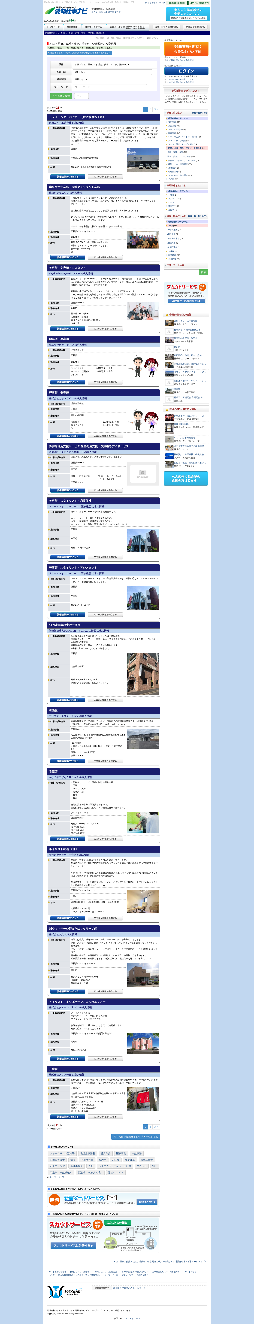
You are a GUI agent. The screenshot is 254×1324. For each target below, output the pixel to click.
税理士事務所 (87, 1153)
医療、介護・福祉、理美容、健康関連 (184, 148)
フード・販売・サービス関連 (180, 144)
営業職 (177, 389)
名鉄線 (171, 251)
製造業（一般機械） (61, 1172)
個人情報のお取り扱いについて (135, 1272)
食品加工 (130, 1159)
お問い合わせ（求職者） (80, 1272)
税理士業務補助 (181, 424)
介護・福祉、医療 (175, 152)
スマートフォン (132, 1318)
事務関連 (172, 133)
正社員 (171, 195)
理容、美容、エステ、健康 (179, 156)
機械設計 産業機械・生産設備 (189, 454)
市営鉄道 (172, 259)
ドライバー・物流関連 (178, 175)
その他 (171, 179)
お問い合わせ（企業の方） (106, 1272)
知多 (106, 12)
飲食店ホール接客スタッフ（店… (190, 415)
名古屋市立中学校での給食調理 (189, 446)
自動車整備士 (57, 1159)
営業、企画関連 (175, 129)
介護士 (102, 1159)
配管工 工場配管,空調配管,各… (189, 397)
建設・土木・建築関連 (178, 164)
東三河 (117, 12)
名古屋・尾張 (97, 12)
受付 (90, 1166)
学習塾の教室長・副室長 (185, 338)
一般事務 (137, 1153)
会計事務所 (76, 1166)
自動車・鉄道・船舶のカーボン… (190, 463)
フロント (142, 1166)
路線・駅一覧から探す (198, 216)
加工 (154, 1166)
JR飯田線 (171, 234)
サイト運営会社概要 (57, 1272)
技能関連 (172, 126)
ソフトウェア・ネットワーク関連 (182, 137)
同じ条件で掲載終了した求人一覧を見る (136, 1136)
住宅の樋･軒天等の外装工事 (187, 330)
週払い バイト (116, 1172)
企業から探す (127, 1275)
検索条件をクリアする (178, 118)
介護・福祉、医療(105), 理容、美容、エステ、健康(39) (102, 64)
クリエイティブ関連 (177, 141)
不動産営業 (87, 1159)
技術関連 (172, 122)
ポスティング (57, 1166)
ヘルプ (52, 1275)
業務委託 (172, 206)
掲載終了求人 (142, 1275)
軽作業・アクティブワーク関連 (181, 160)
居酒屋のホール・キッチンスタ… (190, 381)
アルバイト (173, 199)
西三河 (111, 12)
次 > (156, 109)
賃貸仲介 (106, 1153)
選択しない (81, 72)
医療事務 (121, 1153)
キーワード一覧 (57, 1177)
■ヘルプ (148, 3)
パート (171, 202)
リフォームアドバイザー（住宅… (190, 372)
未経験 (115, 1159)
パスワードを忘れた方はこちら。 (180, 79)
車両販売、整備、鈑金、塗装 (188, 355)
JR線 (170, 226)
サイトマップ (190, 1272)
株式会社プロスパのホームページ (129, 1288)
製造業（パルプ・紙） (90, 1172)
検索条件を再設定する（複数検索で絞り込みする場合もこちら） (79, 53)
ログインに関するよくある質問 (179, 82)
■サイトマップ (158, 3)
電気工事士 (147, 1159)
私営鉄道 (172, 255)
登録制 (171, 210)
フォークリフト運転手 (62, 1153)
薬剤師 (177, 347)
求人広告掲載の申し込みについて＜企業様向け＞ (79, 1275)
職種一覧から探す (200, 113)
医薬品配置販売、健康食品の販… (190, 364)
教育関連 (172, 168)
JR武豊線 (171, 243)
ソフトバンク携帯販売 (184, 438)
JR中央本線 (172, 230)
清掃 (72, 1159)
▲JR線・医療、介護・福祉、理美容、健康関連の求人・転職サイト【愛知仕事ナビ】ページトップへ (159, 1261)
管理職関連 (173, 172)
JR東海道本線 (173, 238)
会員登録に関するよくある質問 (179, 60)
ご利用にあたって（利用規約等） (166, 1272)
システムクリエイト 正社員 (115, 1166)
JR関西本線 (172, 247)
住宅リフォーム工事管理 (185, 321)
